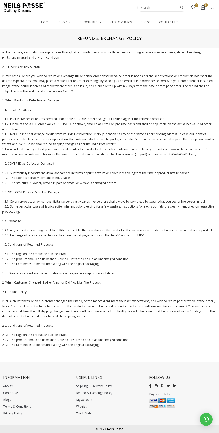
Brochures (91, 22)
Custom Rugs (121, 22)
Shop (65, 22)
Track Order (84, 413)
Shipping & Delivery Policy (94, 386)
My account (84, 400)
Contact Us (168, 22)
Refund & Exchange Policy (94, 393)
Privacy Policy (12, 413)
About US (9, 386)
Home (45, 22)
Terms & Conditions (17, 406)
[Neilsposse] (24, 7)
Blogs (146, 22)
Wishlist (81, 406)
